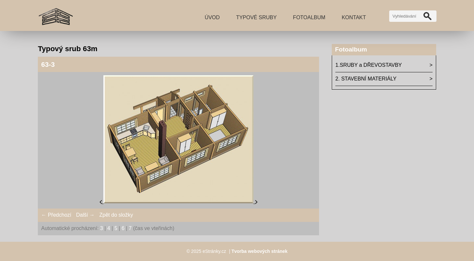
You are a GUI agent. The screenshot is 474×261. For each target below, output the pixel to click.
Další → (85, 215)
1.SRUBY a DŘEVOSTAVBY (368, 65)
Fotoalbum (309, 17)
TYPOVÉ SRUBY (256, 17)
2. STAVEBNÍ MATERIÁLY (365, 78)
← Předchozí (56, 215)
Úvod (212, 17)
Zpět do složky (116, 215)
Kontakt (354, 17)
